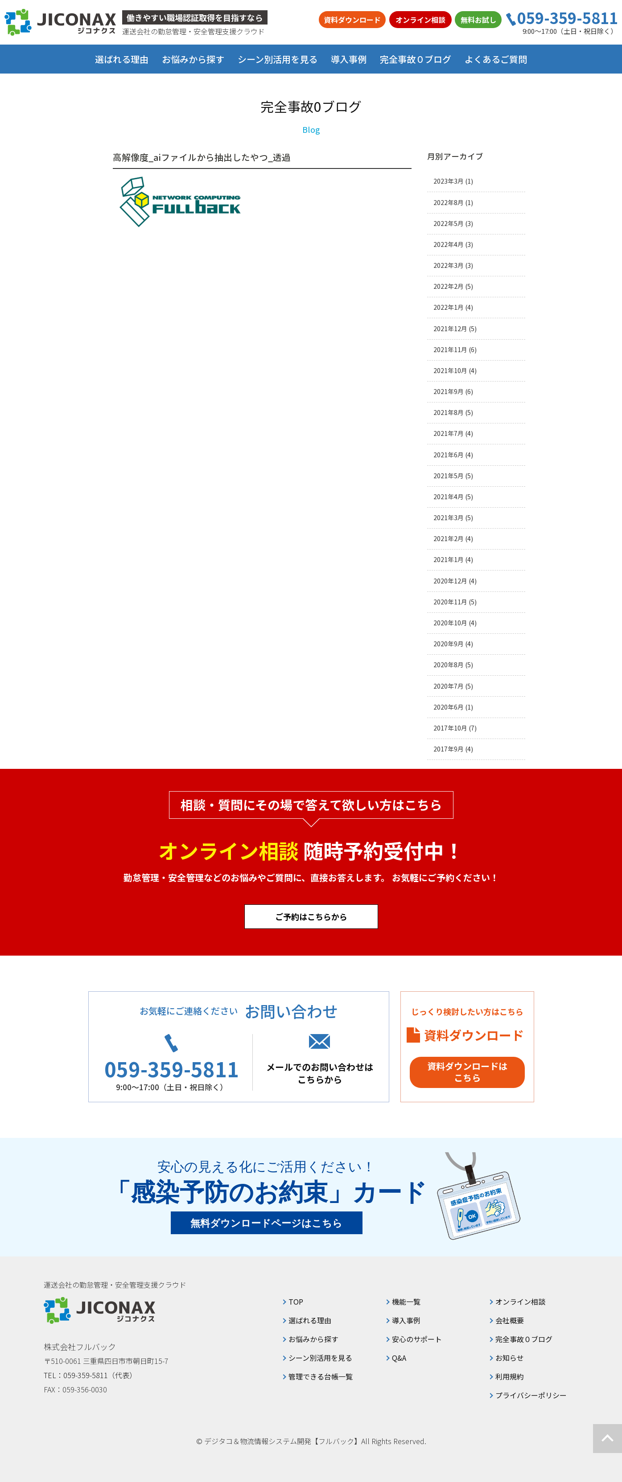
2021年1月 (448, 559)
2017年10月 (450, 728)
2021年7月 (448, 433)
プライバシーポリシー (531, 1395)
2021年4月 (448, 497)
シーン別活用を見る (320, 1357)
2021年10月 (450, 370)
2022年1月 (448, 307)
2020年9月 (448, 644)
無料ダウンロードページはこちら (266, 1223)
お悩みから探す (313, 1339)
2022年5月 (448, 223)
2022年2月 (448, 286)
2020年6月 (448, 707)
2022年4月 (448, 244)
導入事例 (349, 59)
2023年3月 (448, 181)
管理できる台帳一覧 (320, 1376)
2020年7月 (448, 686)
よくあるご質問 (496, 59)
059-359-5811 (567, 17)
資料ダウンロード (352, 19)
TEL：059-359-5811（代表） (90, 1375)
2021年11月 (450, 349)
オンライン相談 (420, 19)
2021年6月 (448, 455)
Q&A (399, 1357)
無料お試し (478, 19)
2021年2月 (448, 538)
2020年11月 (450, 602)
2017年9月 (448, 749)
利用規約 (509, 1376)
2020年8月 (448, 665)
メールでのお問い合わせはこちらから (319, 1073)
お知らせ (509, 1357)
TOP (295, 1301)
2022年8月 (448, 202)
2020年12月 (450, 581)
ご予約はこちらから (311, 916)
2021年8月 (448, 412)
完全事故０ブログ (415, 59)
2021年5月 (448, 476)
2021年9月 (448, 391)
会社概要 (509, 1320)
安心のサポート (417, 1339)
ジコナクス (60, 22)
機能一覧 (406, 1301)
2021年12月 (450, 328)
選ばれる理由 (121, 59)
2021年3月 (448, 517)
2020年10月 (450, 623)
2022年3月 (448, 265)
